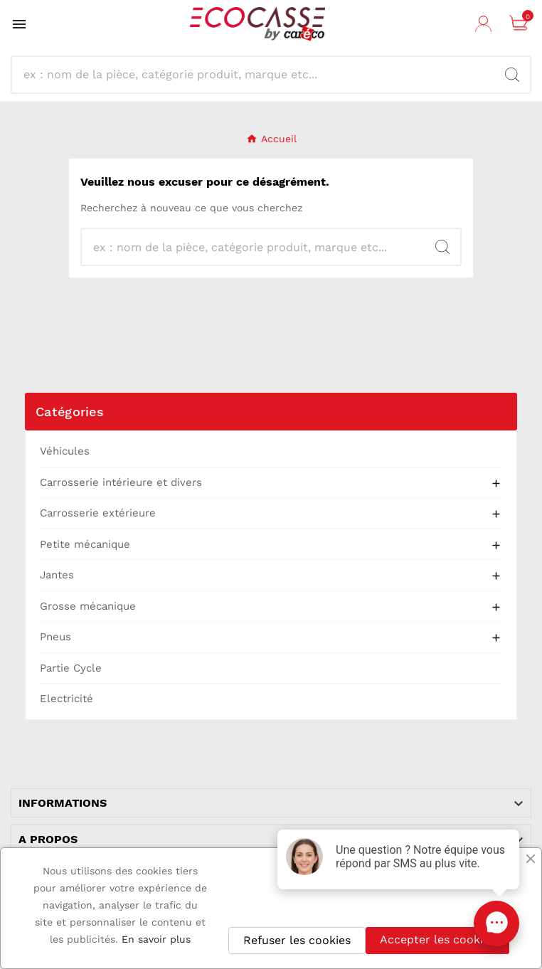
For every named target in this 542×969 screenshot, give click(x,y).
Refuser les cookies (297, 940)
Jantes (57, 574)
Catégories (70, 411)
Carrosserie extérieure (98, 513)
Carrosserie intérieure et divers (121, 482)
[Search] (512, 74)
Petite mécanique (85, 544)
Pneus (55, 636)
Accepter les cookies (437, 939)
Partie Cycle (71, 668)
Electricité (66, 698)
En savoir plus (156, 939)
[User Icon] (485, 24)
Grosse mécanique (88, 606)
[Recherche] (258, 74)
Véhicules (65, 451)
